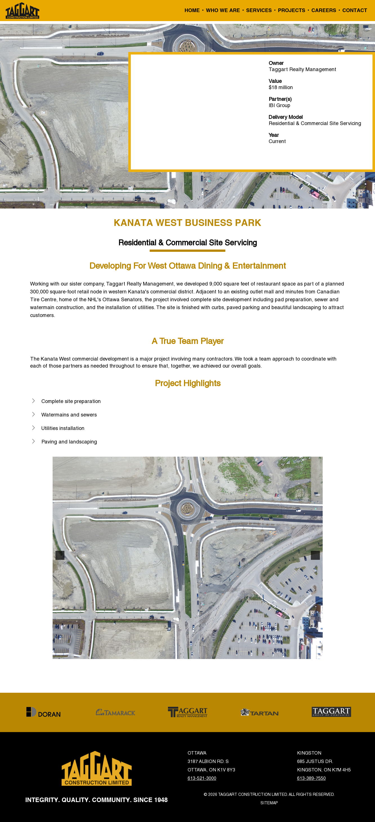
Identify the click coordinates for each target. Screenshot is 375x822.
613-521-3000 (202, 778)
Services (259, 10)
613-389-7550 (311, 778)
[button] (59, 555)
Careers (323, 10)
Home (192, 10)
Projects (291, 10)
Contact (354, 10)
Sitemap (269, 803)
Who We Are (223, 10)
